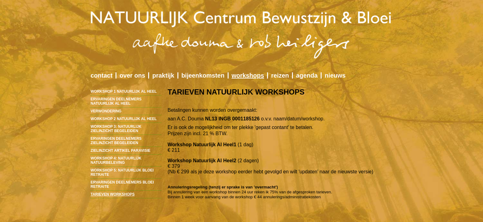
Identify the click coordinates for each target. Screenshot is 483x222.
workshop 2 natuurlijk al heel (124, 119)
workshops (248, 75)
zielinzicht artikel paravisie (120, 150)
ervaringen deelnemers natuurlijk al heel (116, 101)
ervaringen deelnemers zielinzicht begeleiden (116, 140)
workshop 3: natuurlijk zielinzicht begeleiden (116, 128)
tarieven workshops (113, 194)
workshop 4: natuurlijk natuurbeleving (116, 160)
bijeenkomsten (203, 75)
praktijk (163, 75)
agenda (307, 75)
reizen (280, 75)
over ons (132, 75)
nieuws (335, 75)
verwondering (106, 111)
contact (101, 75)
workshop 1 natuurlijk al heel (124, 91)
